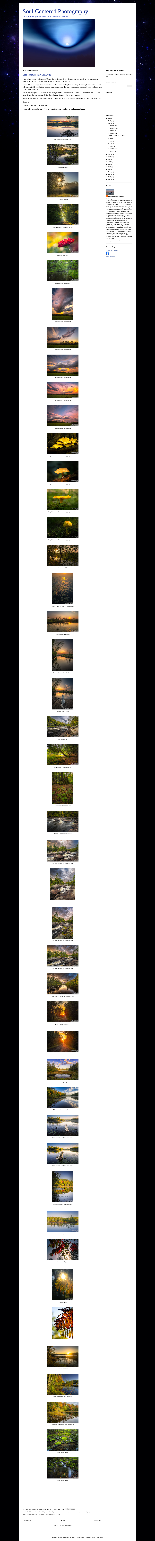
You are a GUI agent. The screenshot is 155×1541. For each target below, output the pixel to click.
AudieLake (30, 1512)
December (113, 125)
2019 (109, 159)
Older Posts (98, 1520)
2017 (109, 164)
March (112, 146)
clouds (47, 1512)
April (111, 143)
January (112, 151)
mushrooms (76, 1512)
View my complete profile (113, 241)
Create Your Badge (110, 256)
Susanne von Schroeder (112, 250)
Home (63, 1520)
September (113, 133)
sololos (88, 1537)
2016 (109, 167)
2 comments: (56, 1509)
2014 (109, 172)
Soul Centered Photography (55, 11)
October (112, 130)
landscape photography (65, 1512)
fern (50, 1512)
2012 (109, 177)
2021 (109, 154)
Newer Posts (27, 1520)
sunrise (53, 1514)
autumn (36, 1512)
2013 (109, 174)
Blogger (100, 1537)
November (113, 128)
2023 (109, 121)
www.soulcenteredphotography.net (71, 109)
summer (48, 1514)
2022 (109, 123)
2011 (109, 179)
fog (53, 1512)
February (112, 148)
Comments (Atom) (66, 1525)
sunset (58, 1514)
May (111, 141)
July (111, 138)
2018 (109, 162)
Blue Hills (41, 1512)
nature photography (85, 1512)
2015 (109, 169)
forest (56, 1512)
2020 (109, 157)
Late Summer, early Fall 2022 (37, 74)
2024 (109, 118)
